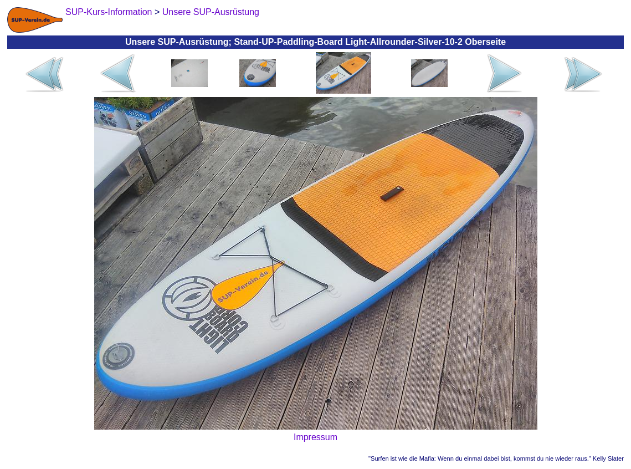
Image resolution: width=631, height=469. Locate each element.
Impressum (315, 437)
